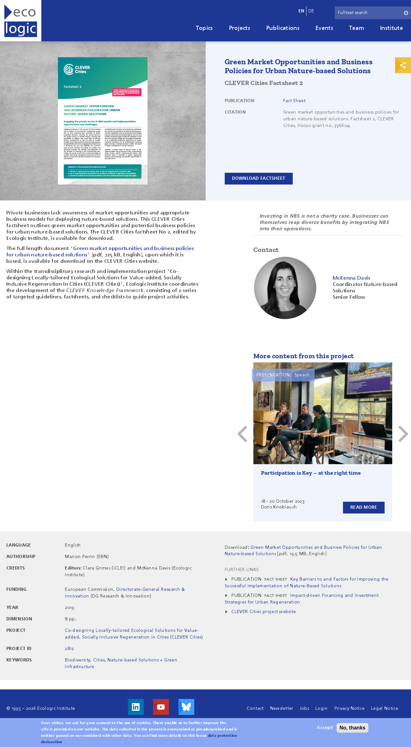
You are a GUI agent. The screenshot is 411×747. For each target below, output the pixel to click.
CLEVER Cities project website (263, 612)
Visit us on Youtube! (161, 707)
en (301, 11)
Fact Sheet (294, 101)
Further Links (241, 570)
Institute (391, 28)
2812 (69, 648)
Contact (255, 708)
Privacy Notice (349, 708)
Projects (239, 28)
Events (324, 28)
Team (356, 28)
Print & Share (403, 65)
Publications (282, 28)
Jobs (304, 708)
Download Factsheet (258, 178)
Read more (363, 507)
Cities (99, 660)
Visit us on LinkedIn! (136, 707)
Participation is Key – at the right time (311, 472)
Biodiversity (77, 660)
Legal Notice (384, 708)
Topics (204, 28)
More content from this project (303, 356)
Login (321, 708)
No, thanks (352, 727)
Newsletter (281, 708)
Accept (325, 727)
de (311, 11)
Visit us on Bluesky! (186, 707)
